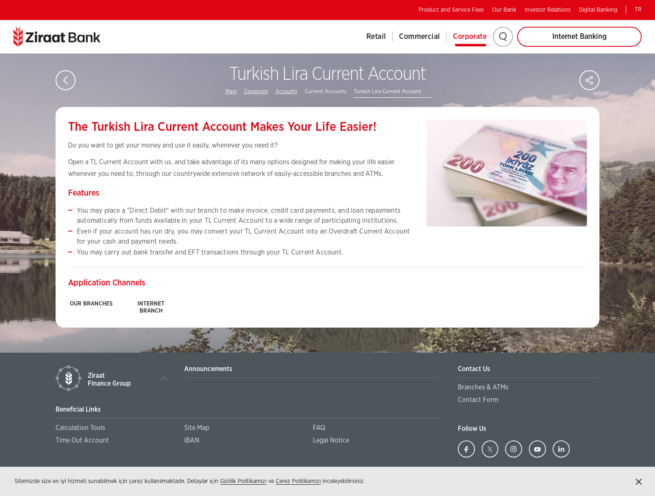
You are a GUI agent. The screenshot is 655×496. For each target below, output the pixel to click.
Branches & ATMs (483, 387)
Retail (376, 37)
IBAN (191, 440)
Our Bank (504, 10)
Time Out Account (82, 440)
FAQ (319, 428)
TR (638, 10)
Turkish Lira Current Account (387, 91)
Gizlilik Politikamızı (243, 481)
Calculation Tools (80, 428)
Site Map (196, 428)
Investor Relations (548, 10)
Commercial (419, 37)
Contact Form (478, 400)
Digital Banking (598, 10)
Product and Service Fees (451, 10)
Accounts (286, 91)
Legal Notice (331, 440)
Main (231, 91)
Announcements (208, 369)
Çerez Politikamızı (298, 481)
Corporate (470, 37)
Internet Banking (579, 37)
